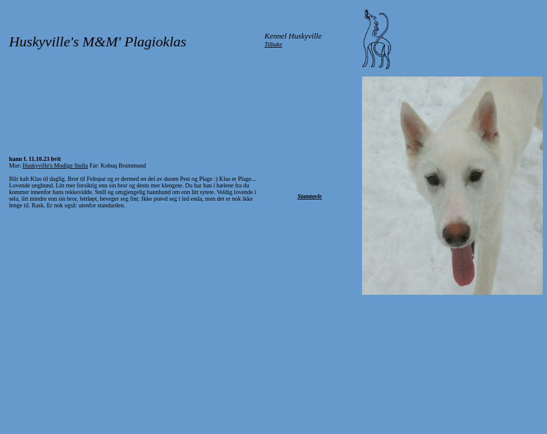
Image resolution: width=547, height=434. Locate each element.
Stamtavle (310, 196)
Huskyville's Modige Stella (55, 165)
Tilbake (273, 44)
